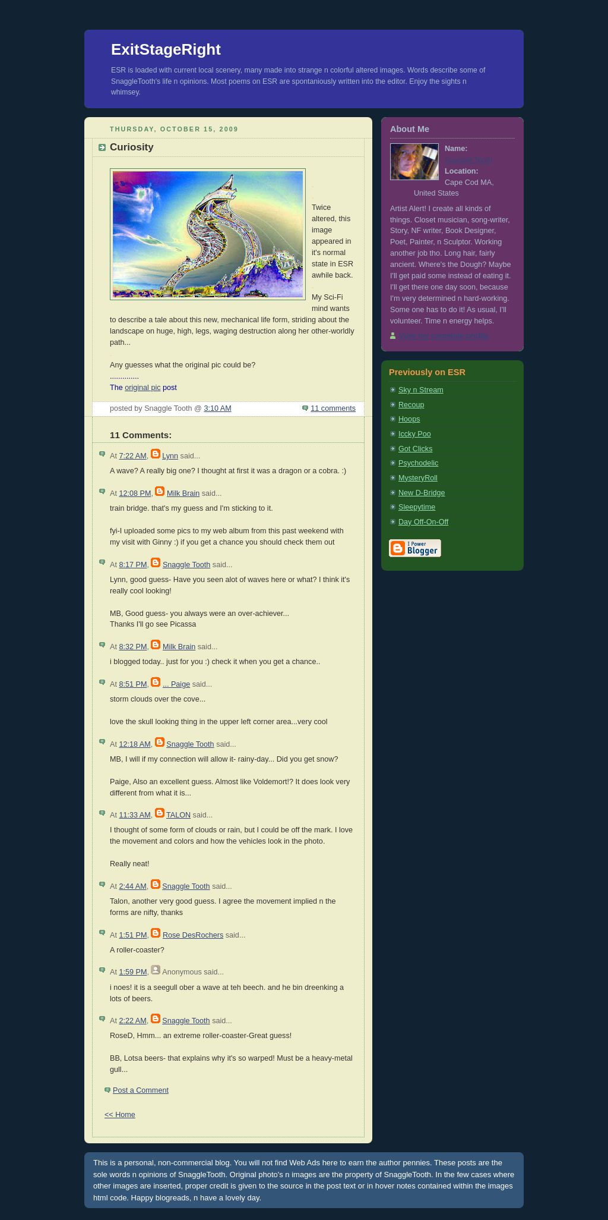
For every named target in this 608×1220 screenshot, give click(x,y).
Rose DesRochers (193, 935)
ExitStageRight (166, 49)
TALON (178, 815)
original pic (142, 387)
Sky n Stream (421, 390)
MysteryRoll (418, 478)
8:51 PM (133, 684)
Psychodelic (418, 463)
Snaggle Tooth (186, 565)
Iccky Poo (414, 434)
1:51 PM (133, 935)
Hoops (409, 419)
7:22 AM (132, 456)
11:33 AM (134, 815)
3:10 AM (217, 408)
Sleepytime (416, 507)
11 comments (333, 408)
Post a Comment (141, 1090)
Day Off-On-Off (423, 522)
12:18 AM (134, 744)
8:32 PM (133, 647)
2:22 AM (132, 1021)
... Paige (176, 684)
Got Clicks (415, 449)
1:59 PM (133, 972)
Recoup (411, 405)
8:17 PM (133, 565)
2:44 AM (132, 886)
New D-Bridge (421, 493)
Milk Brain (183, 493)
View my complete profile (444, 336)
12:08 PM (135, 493)
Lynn (170, 456)
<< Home (119, 1115)
